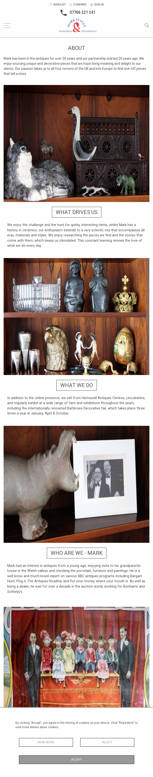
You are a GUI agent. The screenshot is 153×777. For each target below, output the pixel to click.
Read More (46, 742)
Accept (76, 759)
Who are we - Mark (77, 553)
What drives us (77, 212)
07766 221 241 (76, 13)
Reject (107, 742)
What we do (76, 385)
